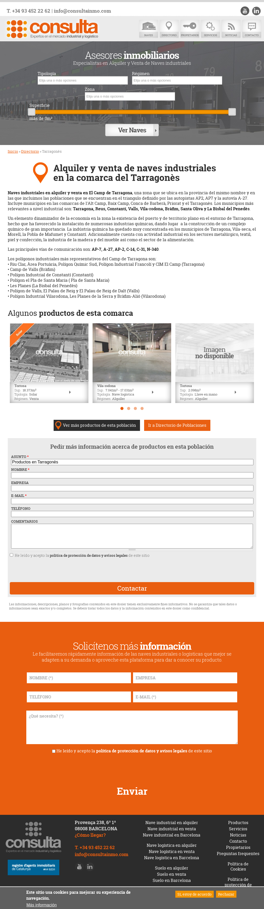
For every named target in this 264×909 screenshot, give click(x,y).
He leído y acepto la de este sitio (82, 552)
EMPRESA (20, 480)
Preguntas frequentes (238, 851)
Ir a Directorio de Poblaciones (177, 422)
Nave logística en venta (172, 848)
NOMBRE (20, 467)
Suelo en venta (171, 871)
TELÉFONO (20, 506)
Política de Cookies (238, 863)
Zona (90, 89)
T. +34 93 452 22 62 (28, 11)
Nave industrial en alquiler (171, 820)
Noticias (231, 29)
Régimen (141, 73)
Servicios (210, 29)
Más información (41, 905)
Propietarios (190, 29)
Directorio (169, 29)
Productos (238, 820)
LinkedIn (256, 10)
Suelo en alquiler (171, 865)
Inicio (13, 148)
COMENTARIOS (24, 519)
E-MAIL (19, 493)
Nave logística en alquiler (172, 842)
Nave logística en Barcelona (171, 855)
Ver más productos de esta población (99, 422)
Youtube (246, 10)
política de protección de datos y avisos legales (89, 552)
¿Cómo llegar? (90, 832)
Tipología (47, 73)
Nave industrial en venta (171, 826)
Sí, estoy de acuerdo (194, 894)
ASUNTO (20, 454)
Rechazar (226, 894)
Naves (148, 29)
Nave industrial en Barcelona (171, 832)
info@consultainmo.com (82, 11)
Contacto (251, 29)
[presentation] (105, 567)
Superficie (39, 105)
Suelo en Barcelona (172, 877)
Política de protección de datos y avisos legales (238, 885)
